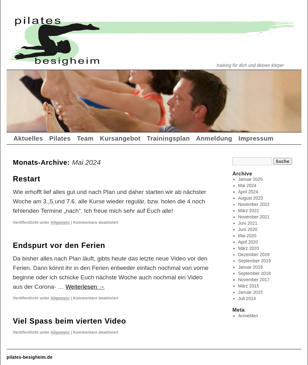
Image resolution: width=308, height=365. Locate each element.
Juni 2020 (247, 229)
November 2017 (253, 279)
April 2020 (248, 241)
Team (85, 138)
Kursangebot (120, 138)
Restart (26, 178)
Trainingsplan (168, 138)
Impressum (255, 138)
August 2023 (250, 198)
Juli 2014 (247, 298)
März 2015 (248, 285)
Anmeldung (214, 138)
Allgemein (59, 222)
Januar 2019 (250, 267)
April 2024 (248, 191)
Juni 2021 (247, 223)
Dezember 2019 (253, 254)
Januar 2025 (250, 179)
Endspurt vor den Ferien (59, 245)
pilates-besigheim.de (29, 357)
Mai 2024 (247, 185)
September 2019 (254, 260)
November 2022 (253, 204)
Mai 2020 (247, 235)
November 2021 (253, 216)
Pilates (60, 138)
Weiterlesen (85, 286)
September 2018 (254, 273)
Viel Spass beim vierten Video (69, 321)
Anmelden (248, 315)
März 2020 (248, 248)
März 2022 (248, 210)
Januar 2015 (250, 292)
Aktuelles (28, 138)
